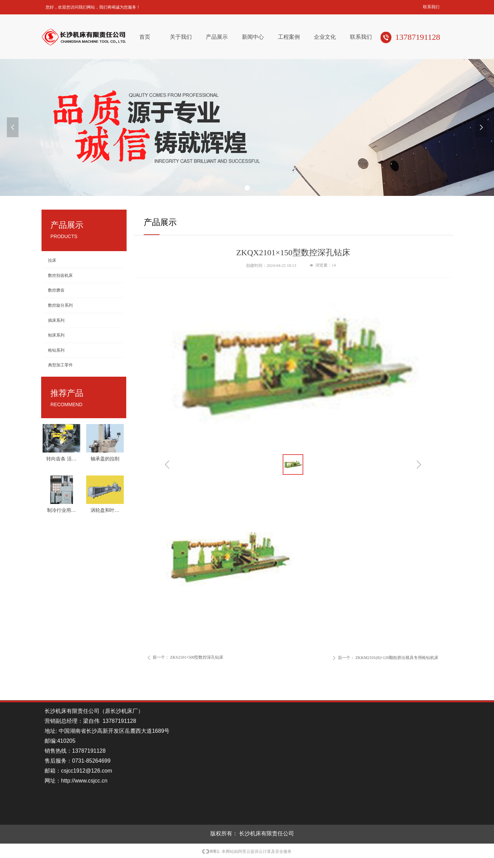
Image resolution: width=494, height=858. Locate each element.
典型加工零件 (60, 365)
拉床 (52, 260)
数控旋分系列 (60, 305)
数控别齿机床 (60, 275)
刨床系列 (56, 335)
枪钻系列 (56, 350)
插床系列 (56, 320)
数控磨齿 (56, 290)
